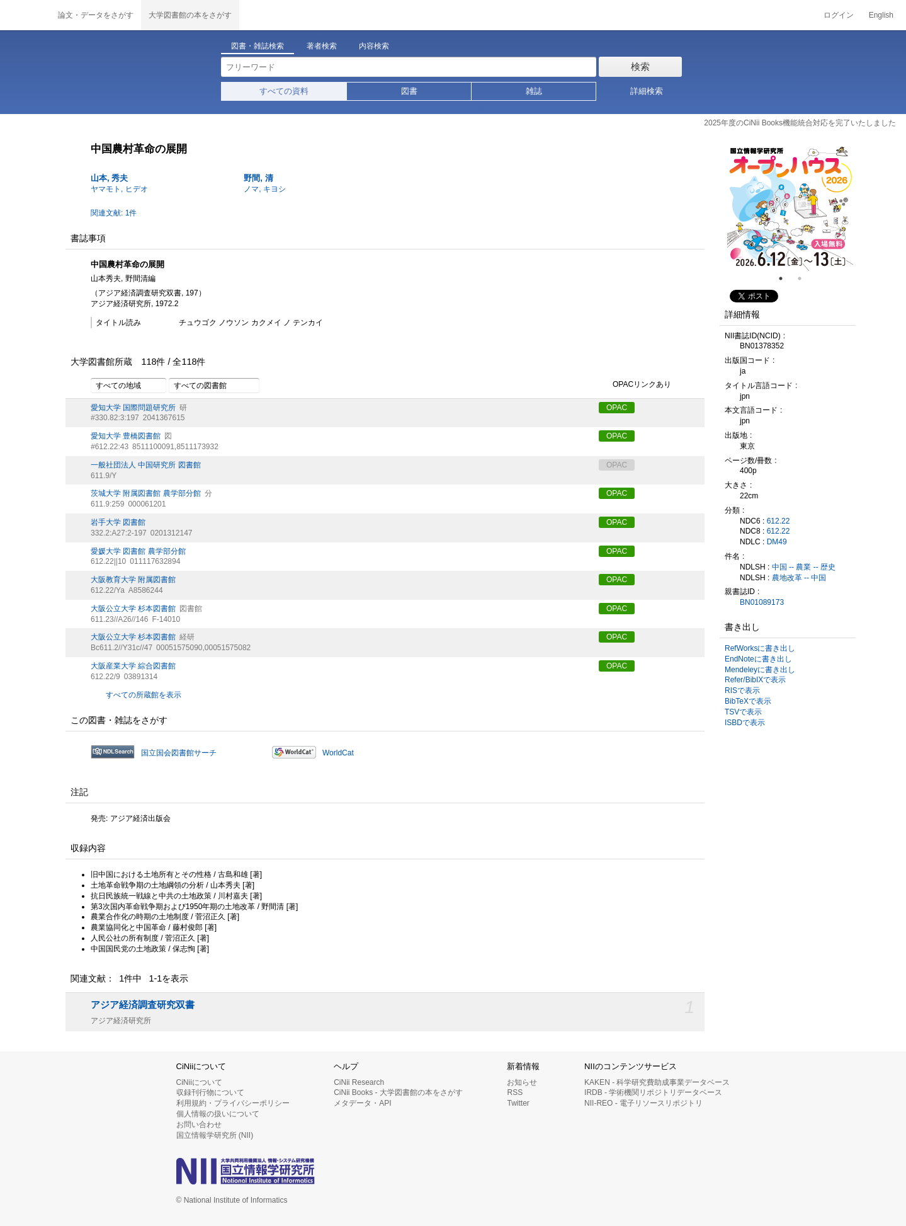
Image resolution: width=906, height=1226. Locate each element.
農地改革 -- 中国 (799, 577)
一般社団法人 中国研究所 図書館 (146, 465)
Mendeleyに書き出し (760, 669)
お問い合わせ (199, 1124)
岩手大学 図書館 (118, 522)
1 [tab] (785, 278)
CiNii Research (359, 1082)
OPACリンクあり (635, 385)
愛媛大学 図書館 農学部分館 (138, 551)
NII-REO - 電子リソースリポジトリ (643, 1103)
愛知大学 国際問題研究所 (133, 407)
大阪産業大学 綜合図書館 (133, 666)
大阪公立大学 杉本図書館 (133, 608)
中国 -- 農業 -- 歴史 (803, 567)
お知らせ (522, 1082)
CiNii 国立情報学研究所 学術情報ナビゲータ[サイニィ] (25, 15)
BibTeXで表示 (748, 701)
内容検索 (374, 46)
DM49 (777, 541)
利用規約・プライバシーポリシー (233, 1103)
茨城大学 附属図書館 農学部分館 (146, 493)
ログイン (839, 15)
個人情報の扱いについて (217, 1113)
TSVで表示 (743, 712)
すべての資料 (284, 91)
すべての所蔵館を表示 (143, 694)
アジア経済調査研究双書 (143, 1005)
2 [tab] (804, 278)
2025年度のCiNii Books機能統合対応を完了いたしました (800, 122)
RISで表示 (742, 690)
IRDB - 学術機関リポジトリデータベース (653, 1092)
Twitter (518, 1103)
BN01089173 (762, 602)
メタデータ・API (362, 1103)
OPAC (616, 407)
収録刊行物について (210, 1092)
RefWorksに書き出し (760, 648)
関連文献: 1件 (114, 213)
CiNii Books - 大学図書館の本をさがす (398, 1092)
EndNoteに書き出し (758, 659)
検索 (640, 66)
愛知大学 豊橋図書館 (126, 436)
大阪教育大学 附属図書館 (133, 579)
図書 (409, 91)
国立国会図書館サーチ (179, 752)
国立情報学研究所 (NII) (215, 1135)
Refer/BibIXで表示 (755, 679)
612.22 (778, 521)
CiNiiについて (199, 1082)
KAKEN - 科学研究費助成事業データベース (657, 1082)
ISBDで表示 (745, 722)
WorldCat (338, 752)
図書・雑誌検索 (257, 46)
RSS (515, 1092)
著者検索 (322, 46)
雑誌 (534, 91)
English (881, 15)
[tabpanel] (790, 208)
